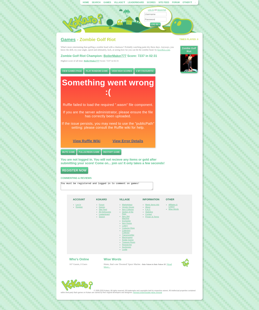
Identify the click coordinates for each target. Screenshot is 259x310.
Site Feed (163, 2)
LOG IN (151, 10)
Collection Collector (126, 233)
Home (86, 2)
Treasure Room (128, 244)
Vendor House (128, 209)
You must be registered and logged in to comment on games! (112, 187)
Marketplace (127, 206)
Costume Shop (128, 230)
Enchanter (126, 222)
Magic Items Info (152, 206)
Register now (74, 170)
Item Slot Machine (126, 219)
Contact (148, 216)
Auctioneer (126, 249)
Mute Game (68, 152)
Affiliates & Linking (173, 207)
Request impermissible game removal (147, 294)
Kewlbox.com (163, 49)
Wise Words (174, 211)
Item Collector (128, 211)
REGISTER (161, 10)
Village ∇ (119, 2)
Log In (78, 206)
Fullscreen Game (89, 152)
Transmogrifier (128, 236)
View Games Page (72, 71)
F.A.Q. (148, 211)
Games (107, 2)
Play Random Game (97, 71)
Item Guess (127, 225)
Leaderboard (136, 2)
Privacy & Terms (152, 218)
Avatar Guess (127, 241)
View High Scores (122, 71)
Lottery (125, 227)
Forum (176, 2)
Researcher (127, 246)
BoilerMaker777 (115, 56)
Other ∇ (187, 2)
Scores (151, 2)
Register (79, 209)
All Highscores (105, 213)
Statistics (149, 213)
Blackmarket (127, 239)
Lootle (124, 251)
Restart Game (111, 152)
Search (96, 2)
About (147, 209)
